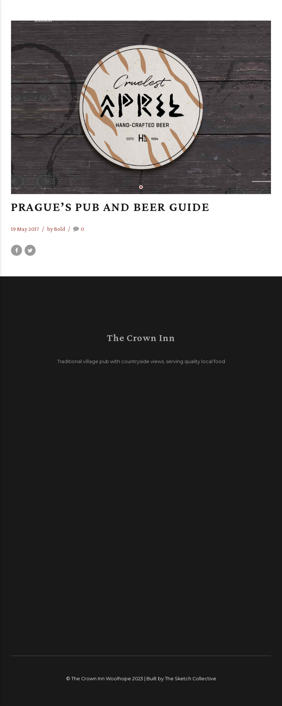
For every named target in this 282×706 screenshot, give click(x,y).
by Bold (56, 229)
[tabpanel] (141, 107)
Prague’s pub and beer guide (110, 207)
